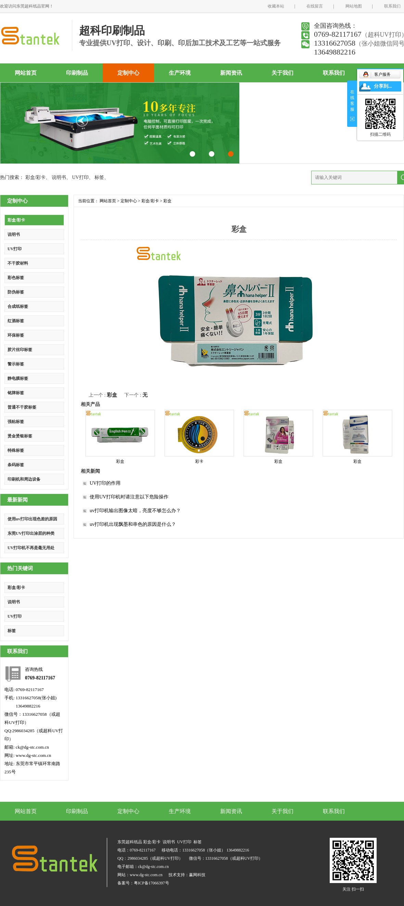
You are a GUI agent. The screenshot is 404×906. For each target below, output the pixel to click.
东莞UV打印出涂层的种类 (31, 533)
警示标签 (16, 364)
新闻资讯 (231, 73)
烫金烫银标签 (20, 436)
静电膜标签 (18, 378)
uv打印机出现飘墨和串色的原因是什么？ (133, 524)
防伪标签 (16, 292)
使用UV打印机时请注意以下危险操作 (129, 496)
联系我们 (392, 6)
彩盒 (167, 200)
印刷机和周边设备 (24, 479)
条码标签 (16, 464)
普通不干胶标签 (22, 407)
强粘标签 (16, 421)
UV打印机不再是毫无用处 (31, 547)
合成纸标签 (18, 306)
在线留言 (314, 6)
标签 (99, 177)
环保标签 (16, 335)
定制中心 (128, 73)
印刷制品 (77, 73)
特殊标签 (16, 450)
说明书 (59, 177)
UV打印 (80, 177)
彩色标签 (16, 277)
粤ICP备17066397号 (151, 883)
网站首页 (26, 73)
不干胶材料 (18, 263)
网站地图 (353, 6)
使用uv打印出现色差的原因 (32, 519)
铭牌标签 (16, 392)
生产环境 (180, 73)
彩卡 (199, 461)
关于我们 (282, 73)
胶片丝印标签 (20, 349)
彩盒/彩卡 (35, 177)
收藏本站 (276, 6)
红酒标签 (16, 320)
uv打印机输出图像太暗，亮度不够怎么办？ (135, 510)
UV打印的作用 (105, 483)
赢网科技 (197, 874)
